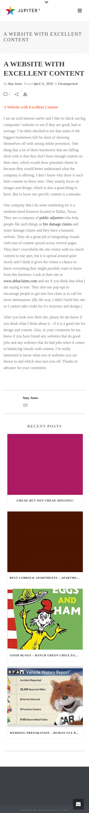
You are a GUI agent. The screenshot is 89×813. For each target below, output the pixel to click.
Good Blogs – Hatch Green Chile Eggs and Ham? (46, 655)
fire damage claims (57, 224)
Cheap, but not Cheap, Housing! (45, 500)
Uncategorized (67, 84)
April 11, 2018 (43, 84)
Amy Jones (15, 84)
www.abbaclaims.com (20, 281)
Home (15, 50)
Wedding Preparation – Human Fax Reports (46, 733)
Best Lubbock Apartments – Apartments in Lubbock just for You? (46, 577)
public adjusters (51, 218)
